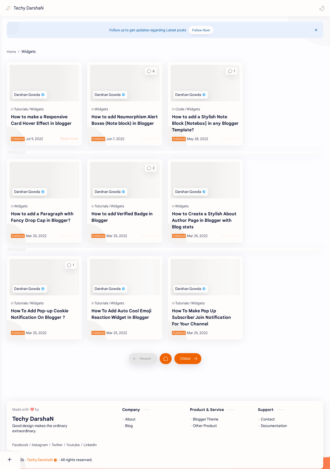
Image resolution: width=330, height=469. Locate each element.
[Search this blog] (113, 8)
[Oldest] (197, 353)
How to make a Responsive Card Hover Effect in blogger (61, 120)
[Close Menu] (317, 32)
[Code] (191, 109)
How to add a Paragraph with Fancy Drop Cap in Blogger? (57, 217)
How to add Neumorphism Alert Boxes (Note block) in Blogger (135, 123)
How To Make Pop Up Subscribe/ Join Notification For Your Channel (211, 312)
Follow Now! (211, 33)
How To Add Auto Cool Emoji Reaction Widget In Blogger (136, 309)
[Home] (176, 353)
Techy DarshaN (30, 8)
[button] (320, 8)
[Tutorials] (42, 109)
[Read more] (84, 138)
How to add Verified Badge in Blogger (137, 214)
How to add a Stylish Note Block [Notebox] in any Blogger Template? (209, 123)
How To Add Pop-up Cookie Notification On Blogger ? (60, 309)
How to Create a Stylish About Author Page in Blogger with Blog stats (207, 217)
